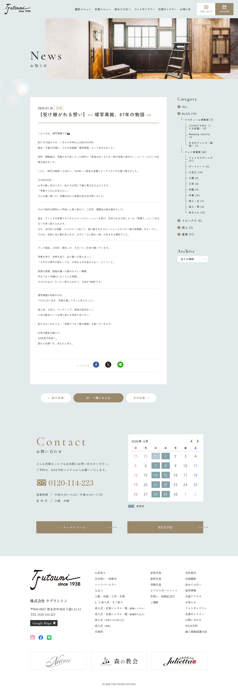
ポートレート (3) (199, 166)
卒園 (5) (194, 189)
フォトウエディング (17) (201, 159)
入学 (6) (194, 183)
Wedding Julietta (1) (199, 135)
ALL (182, 107)
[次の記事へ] (141, 397)
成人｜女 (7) (196, 201)
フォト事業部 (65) (196, 152)
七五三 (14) (196, 172)
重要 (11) (185, 234)
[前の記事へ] (56, 397)
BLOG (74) (187, 114)
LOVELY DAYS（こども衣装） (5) (200, 127)
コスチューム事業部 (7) (199, 119)
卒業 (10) (194, 195)
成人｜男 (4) (196, 206)
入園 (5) (194, 178)
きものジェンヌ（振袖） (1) (201, 144)
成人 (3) (185, 227)
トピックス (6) (189, 220)
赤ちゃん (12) (197, 212)
